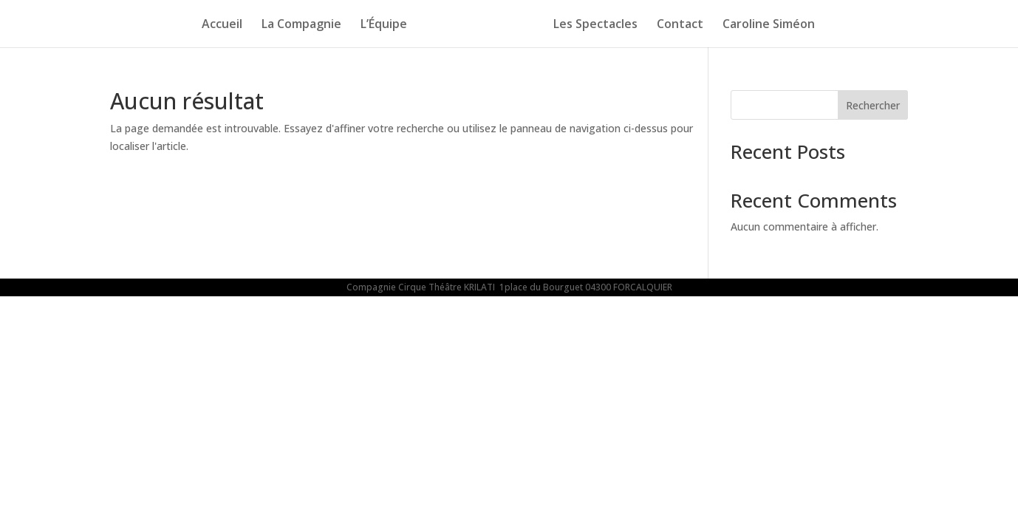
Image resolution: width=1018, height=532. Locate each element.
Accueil (217, 25)
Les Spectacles (600, 25)
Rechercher (873, 105)
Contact (684, 25)
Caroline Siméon (773, 25)
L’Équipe (379, 25)
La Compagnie (297, 25)
